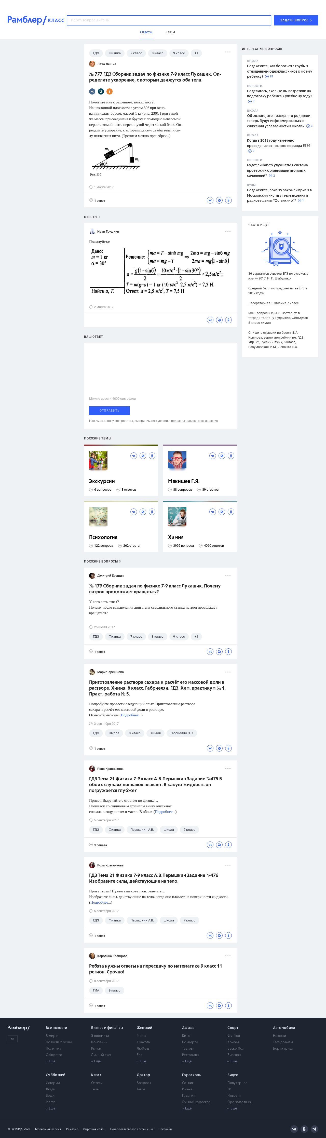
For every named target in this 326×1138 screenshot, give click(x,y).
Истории (53, 1083)
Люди (50, 1089)
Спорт (232, 1028)
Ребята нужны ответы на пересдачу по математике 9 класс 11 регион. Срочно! (155, 969)
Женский (144, 1028)
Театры (188, 1048)
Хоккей (233, 1042)
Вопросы (144, 1083)
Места (51, 1102)
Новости (279, 1036)
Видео (232, 1075)
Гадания (188, 1095)
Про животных (239, 1102)
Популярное (237, 1083)
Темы (95, 1089)
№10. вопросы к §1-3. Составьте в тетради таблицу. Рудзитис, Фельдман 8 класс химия (278, 318)
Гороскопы (192, 1075)
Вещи (50, 1095)
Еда (140, 1055)
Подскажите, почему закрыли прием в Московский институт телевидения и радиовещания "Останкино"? (279, 196)
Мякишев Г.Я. (184, 481)
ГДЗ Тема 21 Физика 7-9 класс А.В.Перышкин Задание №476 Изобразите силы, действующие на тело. (153, 878)
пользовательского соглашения (194, 421)
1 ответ (97, 200)
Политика (53, 1048)
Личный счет (101, 1055)
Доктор (143, 1075)
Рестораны (190, 1055)
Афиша (188, 1028)
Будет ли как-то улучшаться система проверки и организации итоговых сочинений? (277, 171)
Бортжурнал (283, 1048)
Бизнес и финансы (107, 1028)
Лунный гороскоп (196, 1102)
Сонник (188, 1083)
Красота (143, 1042)
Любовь (143, 1048)
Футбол (233, 1036)
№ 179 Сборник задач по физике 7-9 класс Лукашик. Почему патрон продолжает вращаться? (155, 589)
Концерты (190, 1042)
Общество (54, 1055)
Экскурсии (102, 481)
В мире (52, 1036)
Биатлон (234, 1055)
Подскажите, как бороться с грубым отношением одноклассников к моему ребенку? (279, 71)
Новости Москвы (59, 1042)
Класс (96, 1075)
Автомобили (284, 1028)
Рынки (96, 1048)
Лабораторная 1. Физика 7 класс (273, 303)
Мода (141, 1036)
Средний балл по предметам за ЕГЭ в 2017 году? (277, 290)
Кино (186, 1036)
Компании (99, 1042)
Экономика (100, 1036)
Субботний (55, 1075)
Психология (103, 537)
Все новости (56, 1028)
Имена (187, 1089)
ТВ (229, 1089)
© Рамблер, (15, 1129)
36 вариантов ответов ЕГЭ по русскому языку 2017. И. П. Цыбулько (278, 276)
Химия (176, 537)
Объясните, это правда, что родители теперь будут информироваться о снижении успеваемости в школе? (278, 121)
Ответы (97, 1083)
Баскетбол (235, 1048)
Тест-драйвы (283, 1042)
